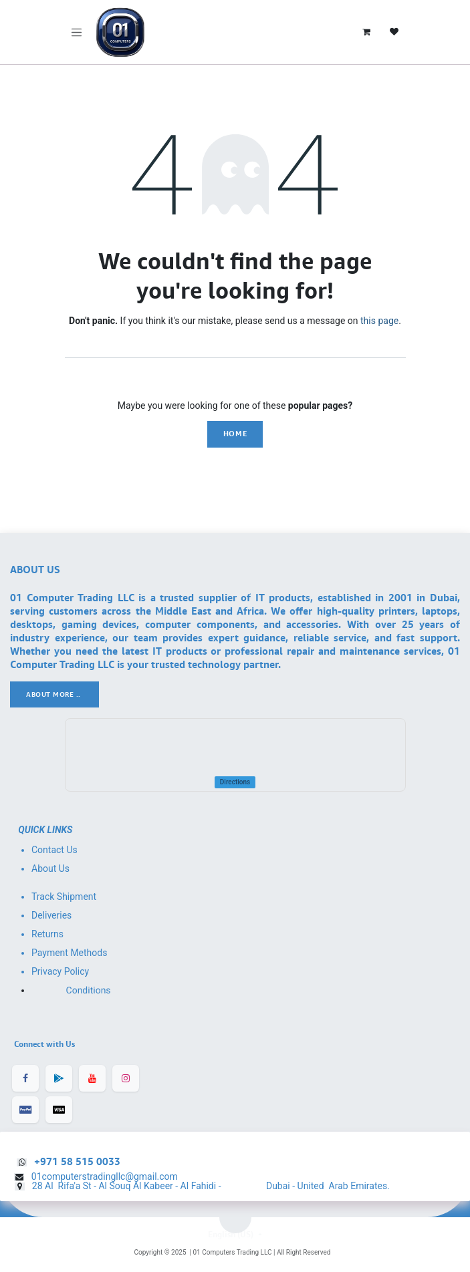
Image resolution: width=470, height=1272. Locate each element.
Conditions (88, 990)
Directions (235, 782)
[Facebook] (25, 1078)
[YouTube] (92, 1078)
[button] (235, 1217)
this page (379, 320)
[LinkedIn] (58, 1078)
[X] (58, 1109)
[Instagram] (125, 1078)
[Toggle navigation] (77, 32)
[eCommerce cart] (366, 32)
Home (235, 434)
